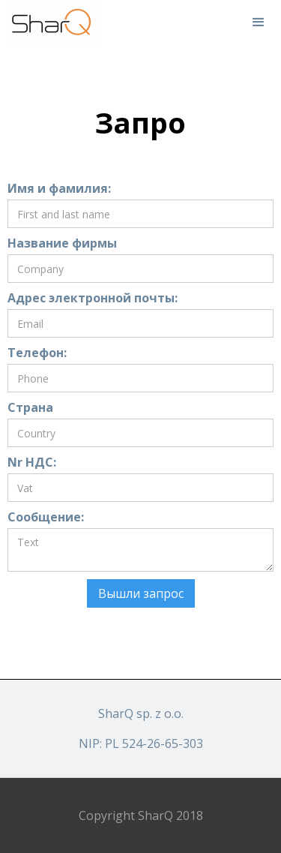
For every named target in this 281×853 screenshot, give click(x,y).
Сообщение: (45, 516)
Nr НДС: (31, 462)
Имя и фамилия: (59, 188)
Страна (30, 407)
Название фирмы (62, 243)
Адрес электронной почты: (92, 297)
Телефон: (37, 352)
